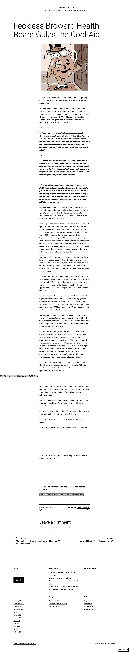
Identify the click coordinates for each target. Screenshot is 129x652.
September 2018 (18, 609)
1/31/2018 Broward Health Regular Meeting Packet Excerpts (61, 495)
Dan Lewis (44, 510)
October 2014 (17, 632)
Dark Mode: (123, 650)
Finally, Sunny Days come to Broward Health (63, 586)
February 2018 (18, 612)
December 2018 (18, 604)
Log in (86, 601)
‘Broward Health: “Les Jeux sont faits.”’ (61, 589)
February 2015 (18, 629)
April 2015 (16, 623)
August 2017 (17, 618)
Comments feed (89, 606)
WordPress (111, 643)
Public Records (54, 606)
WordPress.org (89, 609)
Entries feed (88, 604)
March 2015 (17, 626)
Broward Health (54, 601)
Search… (16, 568)
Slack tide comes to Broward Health (60, 578)
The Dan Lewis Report (64, 8)
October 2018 (17, 606)
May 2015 (16, 621)
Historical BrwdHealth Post (58, 604)
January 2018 (17, 615)
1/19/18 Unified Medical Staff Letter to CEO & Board (19, 376)
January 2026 (17, 601)
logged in (52, 528)
